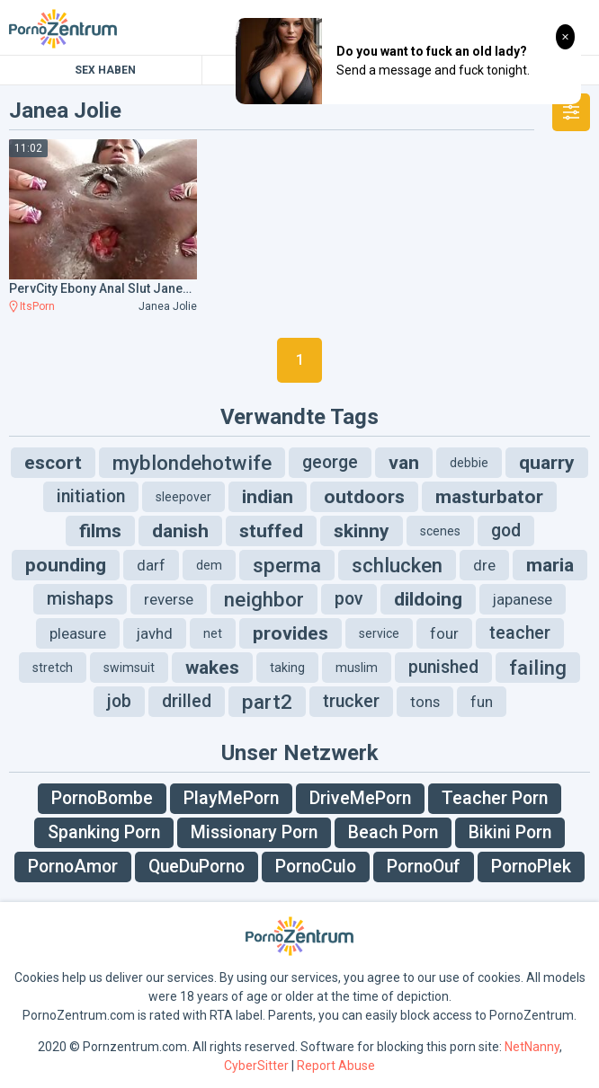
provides (290, 633)
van (404, 462)
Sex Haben (105, 70)
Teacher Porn (495, 798)
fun (481, 702)
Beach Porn (393, 832)
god (506, 530)
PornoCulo (315, 866)
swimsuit (129, 667)
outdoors (364, 497)
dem (209, 565)
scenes (440, 531)
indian (267, 497)
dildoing (428, 599)
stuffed (271, 531)
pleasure (77, 633)
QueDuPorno (196, 866)
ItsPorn (37, 306)
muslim (356, 667)
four (444, 633)
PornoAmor (73, 866)
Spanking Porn (104, 832)
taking (287, 667)
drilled (186, 701)
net (212, 633)
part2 (267, 701)
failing (538, 667)
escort (53, 462)
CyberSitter (256, 1065)
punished (443, 667)
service (379, 633)
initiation (91, 496)
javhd (155, 633)
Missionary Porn (254, 832)
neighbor (264, 599)
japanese (522, 599)
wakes (212, 667)
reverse (168, 599)
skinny (361, 531)
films (100, 531)
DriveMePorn (360, 798)
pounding (65, 565)
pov (349, 598)
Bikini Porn (510, 832)
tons (425, 702)
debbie (469, 463)
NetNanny (532, 1046)
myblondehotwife (192, 462)
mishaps (80, 598)
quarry (547, 462)
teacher (519, 633)
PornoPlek (531, 866)
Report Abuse (336, 1065)
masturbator (489, 497)
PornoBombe (102, 798)
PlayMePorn (231, 798)
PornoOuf (423, 866)
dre (484, 565)
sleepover (183, 497)
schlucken (397, 565)
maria (550, 565)
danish (180, 531)
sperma (287, 565)
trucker (351, 701)
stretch (52, 667)
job (119, 701)
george (330, 462)
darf (151, 565)
